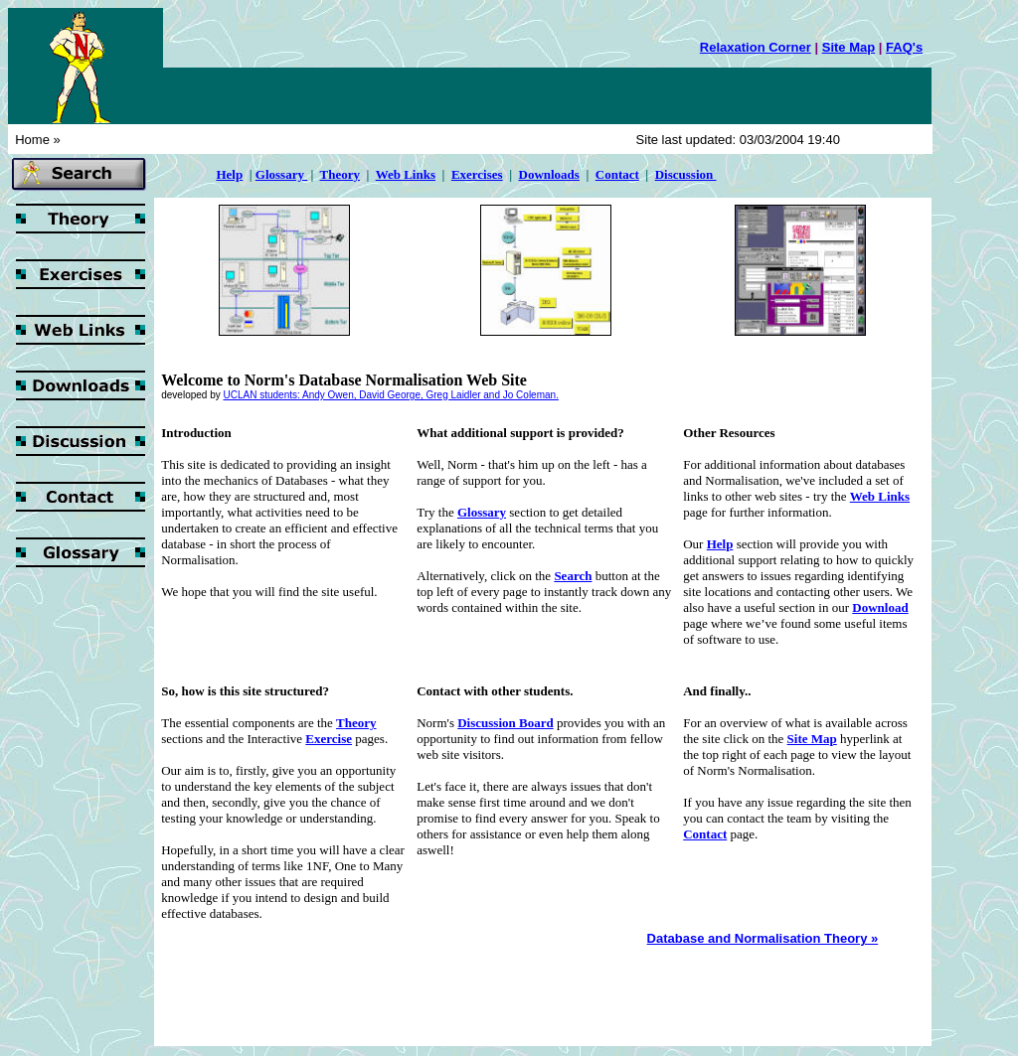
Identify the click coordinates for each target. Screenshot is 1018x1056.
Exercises (477, 174)
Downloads (549, 174)
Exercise (328, 738)
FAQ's (904, 47)
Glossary (281, 174)
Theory (340, 174)
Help (720, 543)
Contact (617, 174)
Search (573, 575)
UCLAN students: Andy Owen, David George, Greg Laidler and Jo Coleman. (391, 394)
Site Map (848, 47)
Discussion (686, 174)
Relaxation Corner (755, 47)
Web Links (405, 174)
